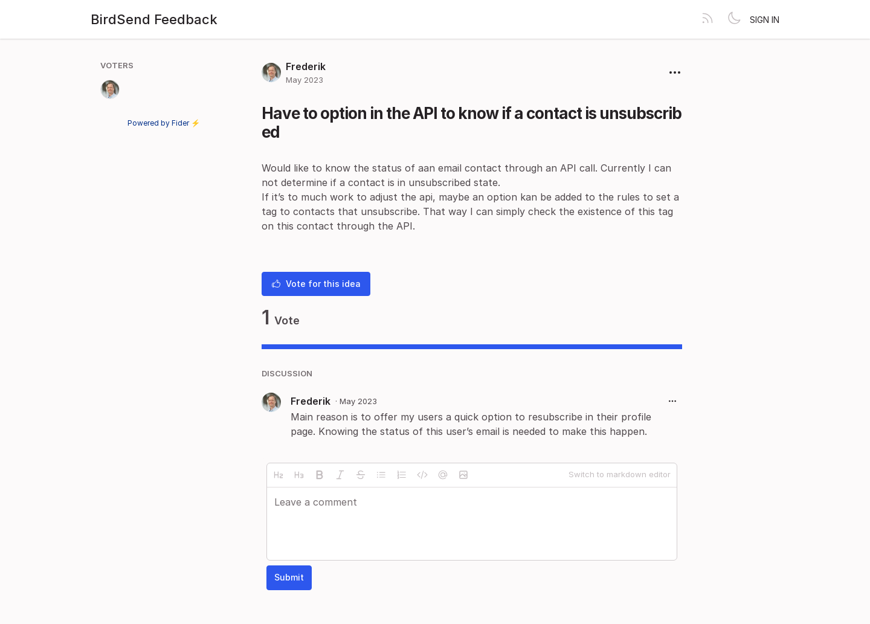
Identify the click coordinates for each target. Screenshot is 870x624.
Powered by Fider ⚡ (163, 122)
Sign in (764, 19)
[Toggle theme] (734, 19)
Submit (289, 577)
